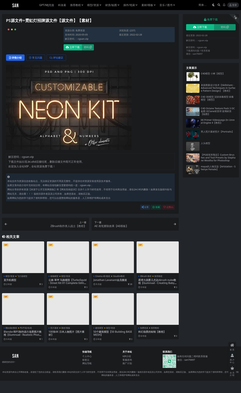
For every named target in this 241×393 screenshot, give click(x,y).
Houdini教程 (119, 288)
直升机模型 (10, 292)
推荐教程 (158, 288)
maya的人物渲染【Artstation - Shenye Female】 (218, 168)
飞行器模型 (22, 288)
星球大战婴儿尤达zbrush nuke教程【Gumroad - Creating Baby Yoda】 (157, 295)
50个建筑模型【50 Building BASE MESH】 (112, 345)
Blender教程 (11, 340)
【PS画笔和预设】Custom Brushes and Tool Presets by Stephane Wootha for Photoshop (218, 157)
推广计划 (127, 375)
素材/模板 (65, 340)
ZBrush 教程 (145, 288)
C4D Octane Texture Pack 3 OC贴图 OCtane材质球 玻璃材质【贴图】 (218, 111)
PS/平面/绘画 (26, 340)
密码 (88, 47)
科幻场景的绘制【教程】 (152, 344)
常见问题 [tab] (35, 70)
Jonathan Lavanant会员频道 (110, 292)
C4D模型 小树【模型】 (213, 73)
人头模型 (205, 143)
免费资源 (80, 30)
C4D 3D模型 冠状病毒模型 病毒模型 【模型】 (217, 98)
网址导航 (87, 375)
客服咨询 (127, 372)
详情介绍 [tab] (15, 70)
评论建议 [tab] (56, 70)
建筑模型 (99, 340)
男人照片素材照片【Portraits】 (217, 131)
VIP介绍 (127, 368)
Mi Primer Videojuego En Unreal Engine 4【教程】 (218, 121)
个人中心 (87, 368)
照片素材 (54, 340)
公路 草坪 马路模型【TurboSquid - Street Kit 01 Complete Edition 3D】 (68, 295)
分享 (145, 219)
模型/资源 (10, 288)
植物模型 (54, 288)
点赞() (168, 219)
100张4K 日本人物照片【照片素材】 (66, 345)
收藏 (156, 219)
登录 (233, 5)
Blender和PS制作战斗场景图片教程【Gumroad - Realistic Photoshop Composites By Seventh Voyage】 (23, 348)
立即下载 (73, 47)
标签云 (85, 372)
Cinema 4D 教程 (102, 288)
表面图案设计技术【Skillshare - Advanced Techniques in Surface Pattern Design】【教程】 (218, 87)
